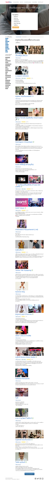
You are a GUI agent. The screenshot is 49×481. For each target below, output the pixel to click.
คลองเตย (7, 38)
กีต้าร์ (6, 59)
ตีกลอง (6, 72)
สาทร (6, 50)
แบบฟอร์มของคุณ (27, 2)
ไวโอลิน (7, 88)
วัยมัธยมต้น (16, 19)
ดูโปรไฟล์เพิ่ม (29, 473)
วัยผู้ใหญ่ (15, 25)
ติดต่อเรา (18, 479)
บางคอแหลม (7, 41)
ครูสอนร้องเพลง (18, 36)
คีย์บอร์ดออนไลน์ (8, 65)
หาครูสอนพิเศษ (16, 2)
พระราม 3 (7, 44)
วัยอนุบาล (15, 16)
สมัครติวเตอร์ (40, 2)
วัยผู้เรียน (18, 42)
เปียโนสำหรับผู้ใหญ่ (8, 83)
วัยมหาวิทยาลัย (16, 23)
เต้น (6, 78)
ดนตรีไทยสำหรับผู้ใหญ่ (8, 70)
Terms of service (8, 479)
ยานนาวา (7, 47)
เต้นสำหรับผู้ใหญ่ (8, 80)
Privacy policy (13, 479)
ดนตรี (6, 67)
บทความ (21, 2)
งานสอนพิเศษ (34, 2)
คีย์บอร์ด (7, 62)
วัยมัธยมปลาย (16, 21)
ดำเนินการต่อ (15, 27)
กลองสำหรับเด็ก (8, 57)
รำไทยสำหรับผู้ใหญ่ (8, 75)
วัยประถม (15, 18)
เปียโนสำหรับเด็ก (8, 85)
